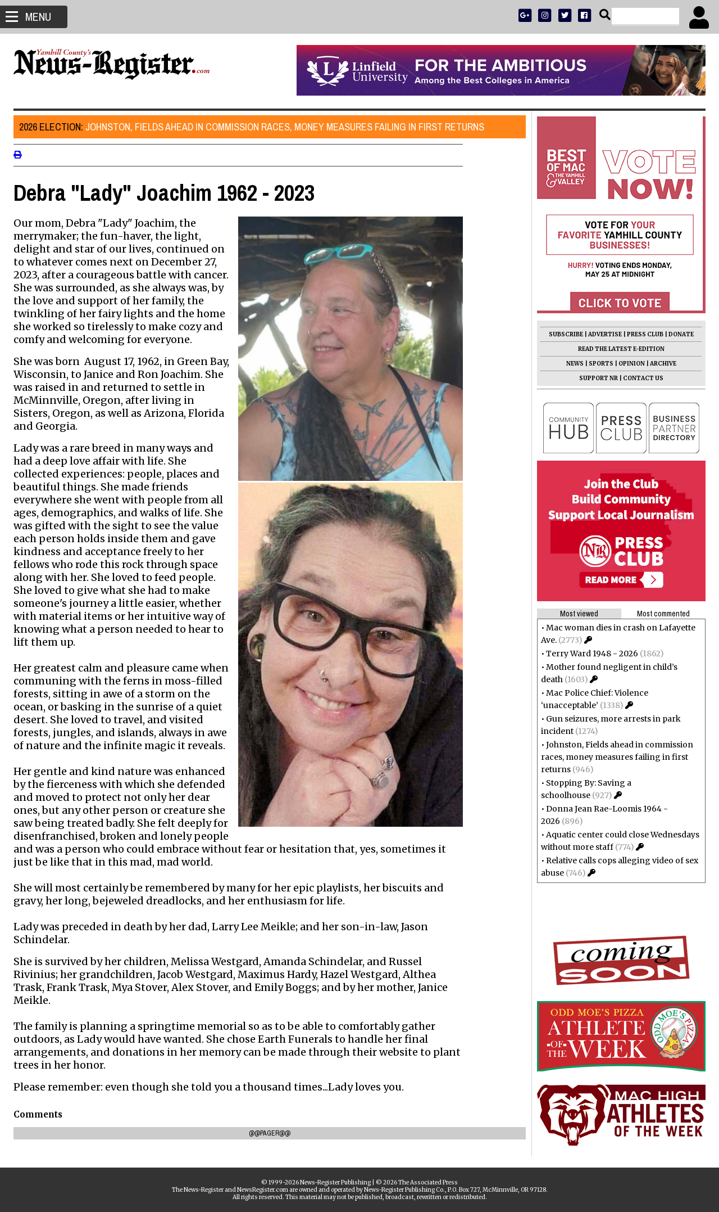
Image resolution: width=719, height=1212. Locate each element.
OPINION (628, 363)
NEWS (571, 363)
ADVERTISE (601, 334)
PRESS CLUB (642, 334)
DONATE (677, 334)
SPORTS (597, 363)
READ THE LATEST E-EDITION (618, 349)
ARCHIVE (660, 363)
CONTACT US (640, 378)
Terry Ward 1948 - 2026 (589, 653)
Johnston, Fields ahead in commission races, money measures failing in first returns (255, 127)
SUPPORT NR (595, 378)
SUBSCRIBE (562, 334)
